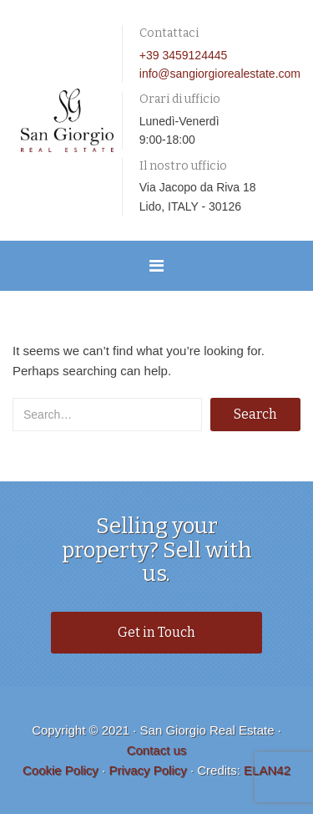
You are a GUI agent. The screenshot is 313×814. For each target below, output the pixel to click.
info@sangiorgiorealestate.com (219, 73)
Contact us (157, 750)
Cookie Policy (60, 770)
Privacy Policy (147, 770)
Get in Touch (156, 632)
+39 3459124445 (183, 55)
